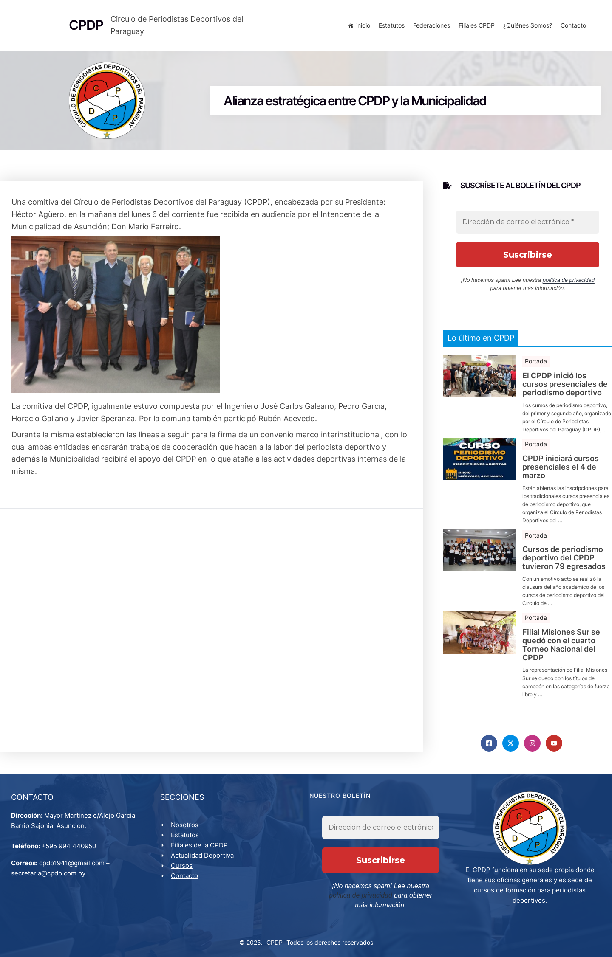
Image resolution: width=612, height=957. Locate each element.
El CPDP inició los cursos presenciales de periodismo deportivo (565, 388)
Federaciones (429, 26)
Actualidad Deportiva (204, 862)
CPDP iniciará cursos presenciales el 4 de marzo (560, 471)
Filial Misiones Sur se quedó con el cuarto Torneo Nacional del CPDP (561, 649)
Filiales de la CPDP (201, 852)
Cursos (183, 872)
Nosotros (186, 832)
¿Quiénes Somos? (526, 26)
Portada (536, 365)
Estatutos (390, 26)
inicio (361, 26)
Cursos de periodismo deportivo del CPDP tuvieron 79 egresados (564, 561)
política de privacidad (569, 284)
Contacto (571, 26)
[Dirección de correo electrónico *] (527, 226)
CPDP (274, 940)
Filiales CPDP (475, 26)
